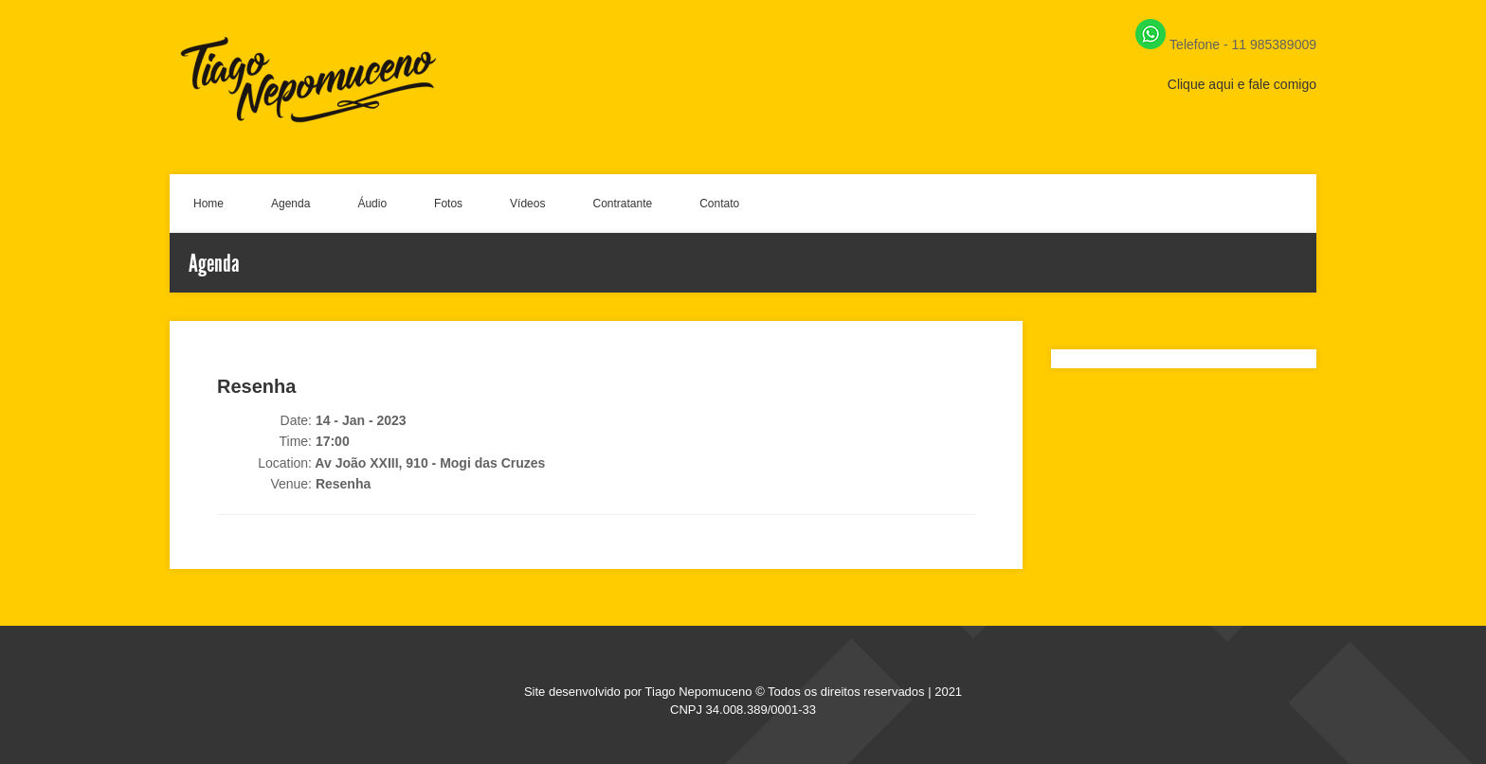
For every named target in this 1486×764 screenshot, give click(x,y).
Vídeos (527, 203)
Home (208, 203)
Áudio (372, 203)
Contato (719, 203)
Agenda (290, 203)
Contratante (622, 203)
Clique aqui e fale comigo (1242, 84)
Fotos (448, 203)
